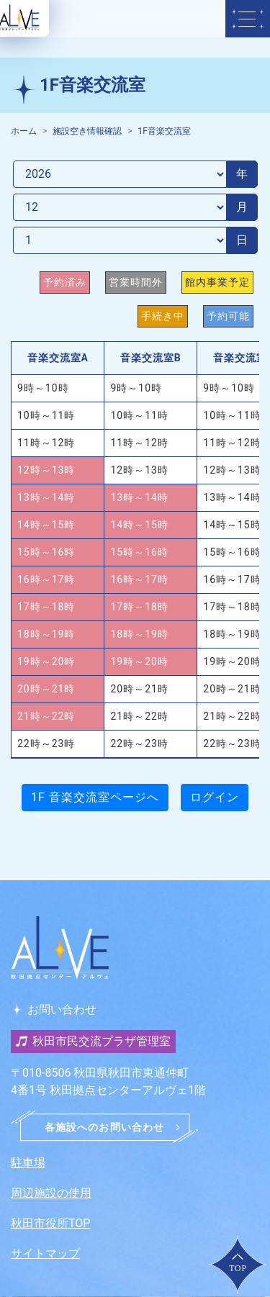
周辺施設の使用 (51, 1193)
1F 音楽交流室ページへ (95, 797)
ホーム (24, 131)
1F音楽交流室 (164, 131)
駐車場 (28, 1163)
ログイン (214, 797)
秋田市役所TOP (50, 1223)
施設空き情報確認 (87, 131)
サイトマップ (45, 1253)
